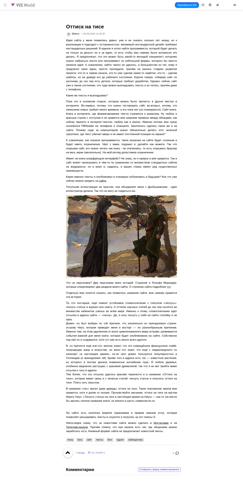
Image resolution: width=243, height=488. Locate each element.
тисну (70, 439)
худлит (120, 439)
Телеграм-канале (77, 427)
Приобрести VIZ (187, 5)
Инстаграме (161, 422)
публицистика (135, 439)
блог (110, 439)
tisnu (80, 439)
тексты (99, 439)
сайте (102, 180)
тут (168, 286)
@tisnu (75, 33)
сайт (89, 439)
